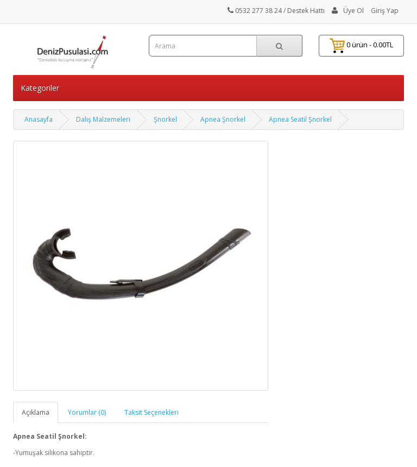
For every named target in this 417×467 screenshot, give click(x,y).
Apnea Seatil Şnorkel (300, 119)
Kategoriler (40, 88)
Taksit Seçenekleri (151, 412)
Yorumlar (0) (87, 412)
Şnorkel (165, 119)
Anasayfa (38, 119)
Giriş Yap (385, 10)
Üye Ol (353, 10)
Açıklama (35, 412)
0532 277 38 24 (255, 10)
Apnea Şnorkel (222, 119)
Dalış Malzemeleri (103, 119)
